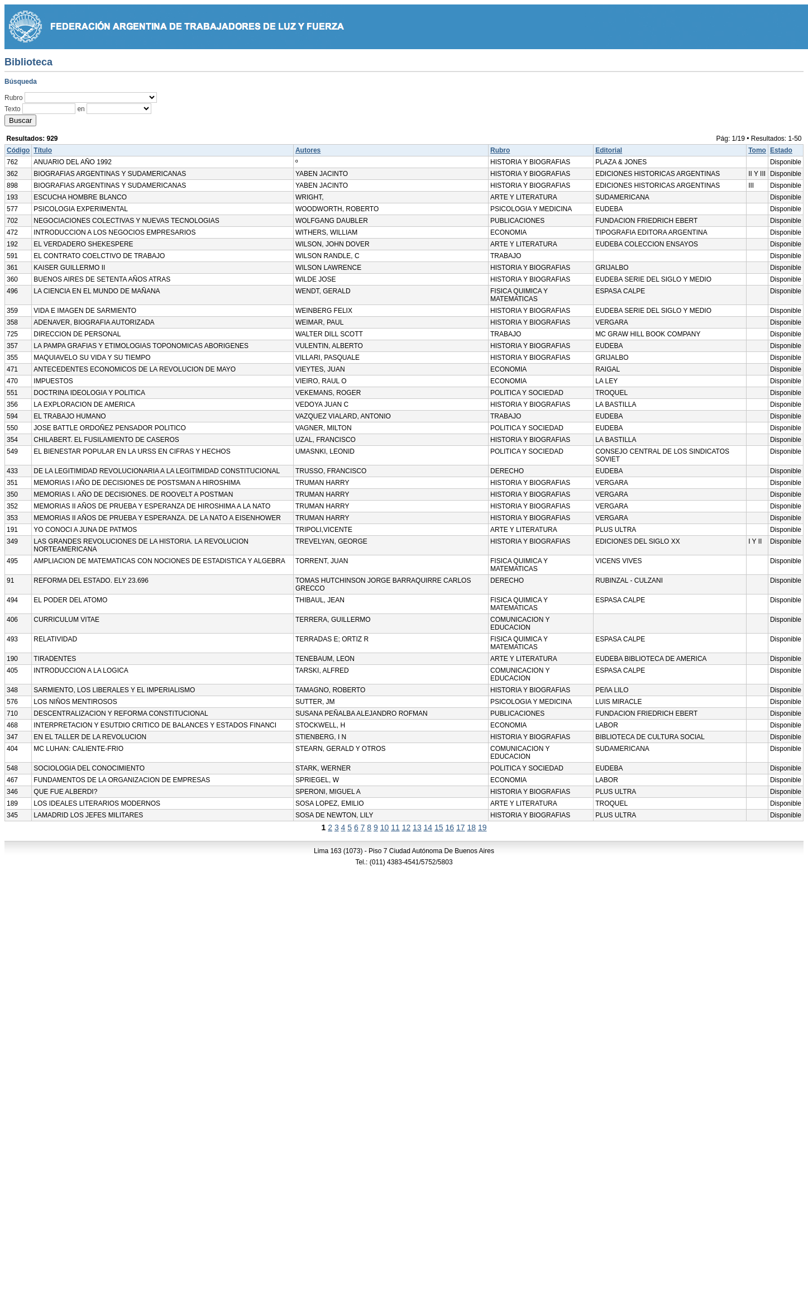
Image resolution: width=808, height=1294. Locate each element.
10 (384, 827)
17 (460, 827)
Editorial (608, 150)
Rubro (13, 98)
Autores (308, 150)
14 (428, 827)
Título (43, 150)
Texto (12, 109)
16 (450, 827)
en (80, 109)
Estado (781, 150)
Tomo (757, 150)
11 (395, 827)
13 (417, 827)
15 (438, 827)
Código (18, 150)
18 (471, 827)
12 (406, 827)
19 (482, 827)
